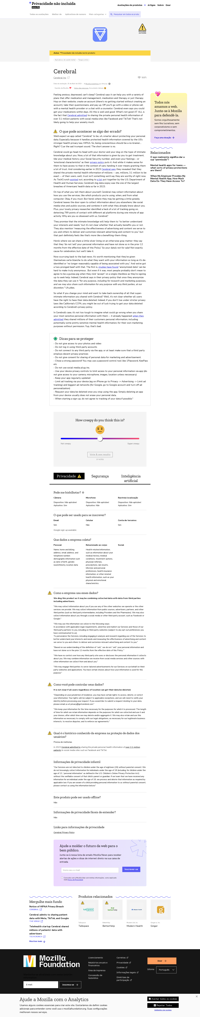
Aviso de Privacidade (75, 880)
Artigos (151, 5)
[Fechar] (197, 996)
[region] (100, 1005)
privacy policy (97, 162)
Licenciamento (95, 957)
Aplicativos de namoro (75, 14)
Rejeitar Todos (164, 1005)
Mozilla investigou (92, 84)
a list (99, 179)
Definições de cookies (163, 1010)
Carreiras (121, 957)
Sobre (160, 5)
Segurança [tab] (100, 476)
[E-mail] (40, 984)
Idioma (150, 969)
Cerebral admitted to (70, 747)
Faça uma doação (164, 137)
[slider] (100, 438)
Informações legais (126, 972)
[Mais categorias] (99, 14)
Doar (168, 5)
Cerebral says (109, 169)
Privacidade (122, 962)
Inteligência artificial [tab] (131, 478)
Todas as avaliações (39, 14)
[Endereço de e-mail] (90, 870)
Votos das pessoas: (81, 88)
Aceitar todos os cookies (164, 998)
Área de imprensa (96, 970)
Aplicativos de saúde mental (65, 60)
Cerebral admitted (77, 115)
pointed (74, 179)
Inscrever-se (131, 869)
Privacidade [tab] (69, 476)
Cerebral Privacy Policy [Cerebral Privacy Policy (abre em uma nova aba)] (64, 832)
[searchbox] (126, 14)
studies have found (108, 267)
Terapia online (83, 60)
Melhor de (57, 14)
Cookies (121, 967)
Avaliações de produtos (129, 5)
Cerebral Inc (60, 77)
